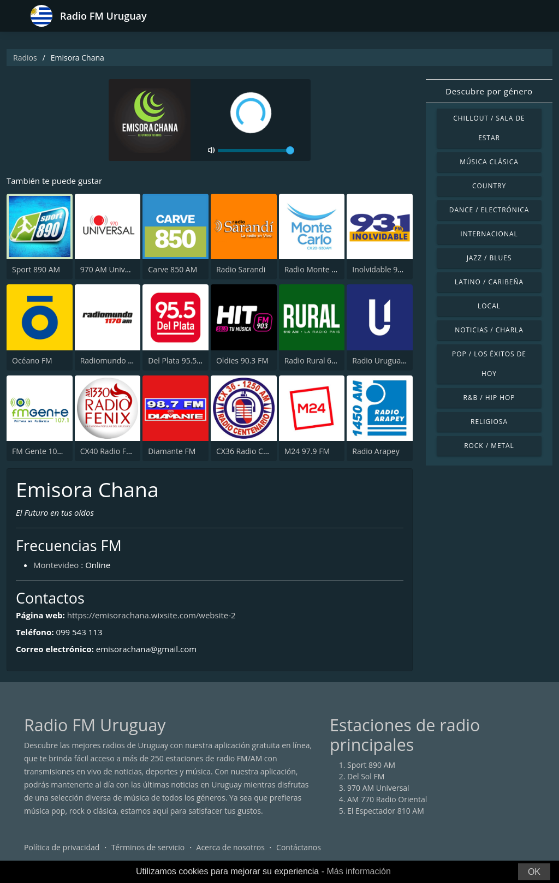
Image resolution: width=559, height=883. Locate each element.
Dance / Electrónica (489, 209)
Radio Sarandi (240, 269)
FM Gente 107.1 (40, 451)
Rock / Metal (489, 445)
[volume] (256, 150)
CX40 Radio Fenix (110, 451)
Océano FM (32, 360)
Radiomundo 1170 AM (119, 360)
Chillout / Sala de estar (489, 128)
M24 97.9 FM (307, 451)
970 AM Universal (111, 269)
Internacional (489, 233)
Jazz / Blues (489, 257)
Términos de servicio (148, 847)
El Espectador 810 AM (385, 811)
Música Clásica (489, 161)
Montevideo (56, 564)
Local (489, 306)
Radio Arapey (375, 451)
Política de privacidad (61, 847)
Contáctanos (298, 847)
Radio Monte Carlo (317, 269)
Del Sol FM (365, 776)
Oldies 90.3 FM (242, 360)
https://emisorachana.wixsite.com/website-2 (151, 615)
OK (534, 871)
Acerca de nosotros (231, 847)
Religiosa (489, 421)
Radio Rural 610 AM (319, 360)
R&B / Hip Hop (489, 397)
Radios (25, 57)
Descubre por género (488, 91)
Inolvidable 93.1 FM (386, 269)
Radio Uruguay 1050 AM (395, 360)
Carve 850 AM (172, 269)
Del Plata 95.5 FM (178, 360)
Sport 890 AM (36, 269)
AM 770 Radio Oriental (387, 799)
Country (489, 185)
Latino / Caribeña (489, 282)
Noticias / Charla (489, 330)
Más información (358, 871)
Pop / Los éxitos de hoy (489, 363)
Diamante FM (171, 451)
